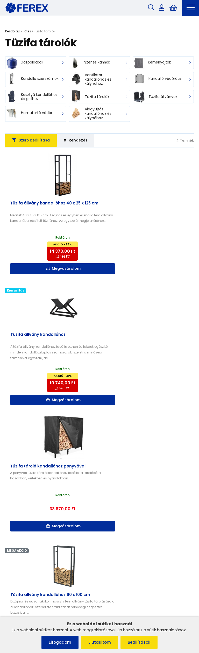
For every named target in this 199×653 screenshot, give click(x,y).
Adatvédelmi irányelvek (28, 528)
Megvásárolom (52, 269)
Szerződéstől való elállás (28, 535)
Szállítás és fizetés (23, 515)
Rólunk (13, 522)
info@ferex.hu (122, 576)
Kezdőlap (12, 32)
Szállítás (112, 508)
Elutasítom (99, 642)
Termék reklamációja (26, 542)
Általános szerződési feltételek (33, 495)
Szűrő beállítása (32, 141)
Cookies (15, 508)
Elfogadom (59, 642)
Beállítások (140, 642)
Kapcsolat (113, 502)
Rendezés (79, 141)
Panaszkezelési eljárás (27, 502)
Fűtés (27, 32)
